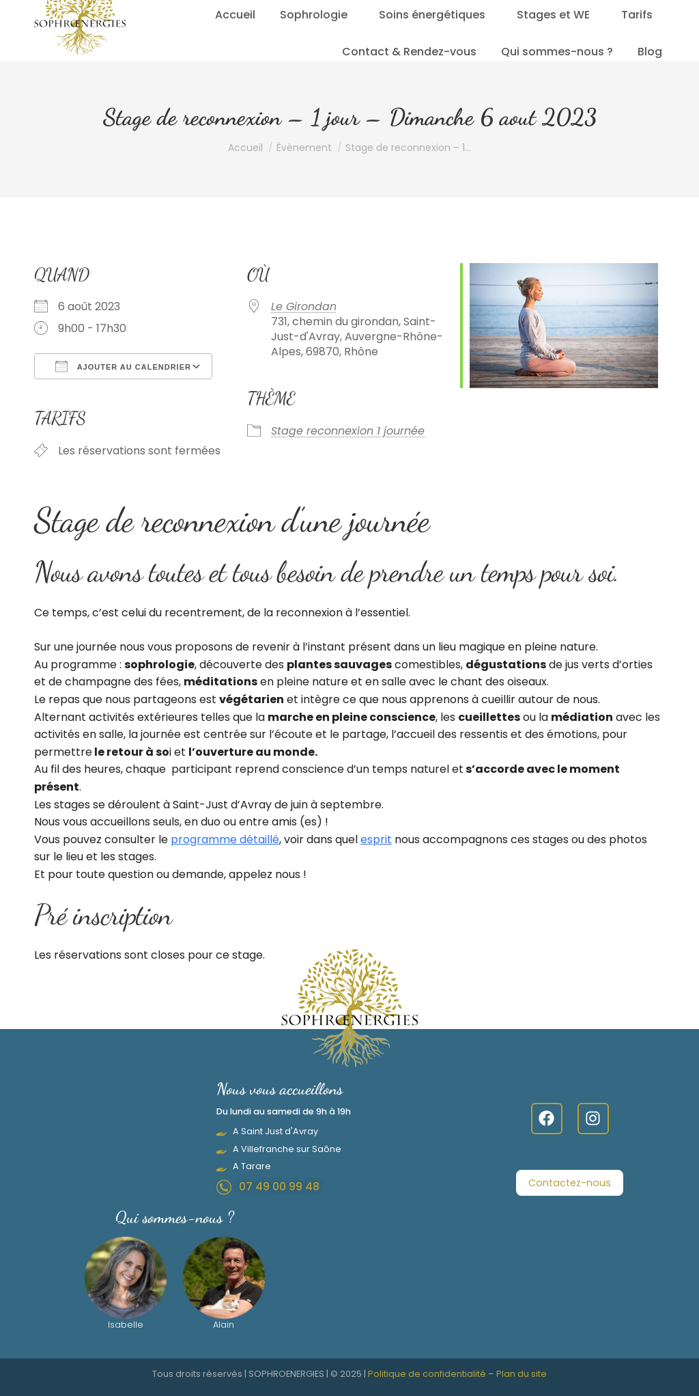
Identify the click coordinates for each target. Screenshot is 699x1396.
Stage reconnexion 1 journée (348, 431)
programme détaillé (225, 839)
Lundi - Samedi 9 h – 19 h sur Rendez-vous (368, 8)
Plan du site (521, 1374)
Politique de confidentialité (427, 1374)
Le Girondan (304, 306)
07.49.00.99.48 (212, 8)
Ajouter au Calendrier (123, 366)
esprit (376, 839)
